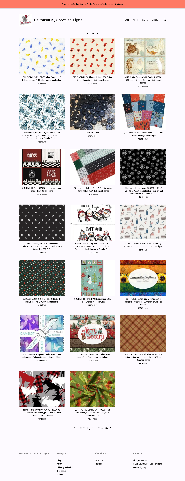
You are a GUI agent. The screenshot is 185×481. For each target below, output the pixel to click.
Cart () (155, 19)
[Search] (165, 20)
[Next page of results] (110, 427)
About (135, 19)
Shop (127, 19)
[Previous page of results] (75, 427)
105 (106, 427)
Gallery (145, 19)
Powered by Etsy (139, 467)
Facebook (99, 460)
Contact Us (61, 471)
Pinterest (98, 464)
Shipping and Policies (65, 467)
